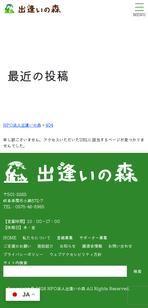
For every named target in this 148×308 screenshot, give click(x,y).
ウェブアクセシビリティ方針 (75, 254)
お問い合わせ (120, 246)
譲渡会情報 (92, 246)
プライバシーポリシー (23, 254)
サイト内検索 (15, 262)
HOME (9, 237)
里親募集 (65, 237)
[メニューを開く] (139, 7)
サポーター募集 (93, 237)
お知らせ (68, 246)
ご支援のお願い (17, 246)
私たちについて (36, 237)
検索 (137, 271)
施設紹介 (45, 246)
